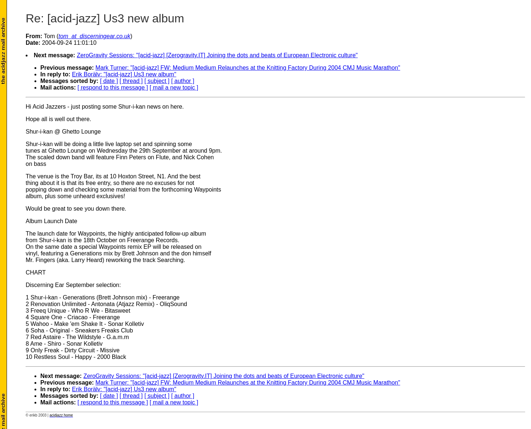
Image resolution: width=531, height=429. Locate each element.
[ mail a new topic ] (174, 87)
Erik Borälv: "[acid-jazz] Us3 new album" (124, 74)
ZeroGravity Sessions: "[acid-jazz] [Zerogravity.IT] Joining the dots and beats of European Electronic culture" (217, 55)
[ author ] (182, 81)
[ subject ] (156, 81)
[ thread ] (131, 81)
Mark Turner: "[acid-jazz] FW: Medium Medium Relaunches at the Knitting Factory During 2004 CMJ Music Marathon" (247, 68)
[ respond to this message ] (112, 87)
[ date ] (109, 81)
